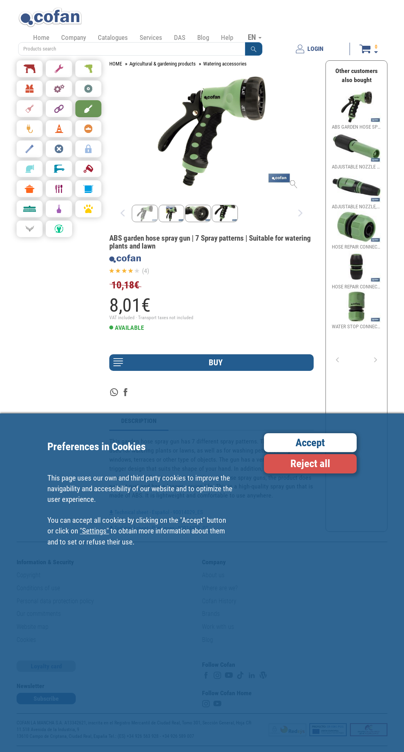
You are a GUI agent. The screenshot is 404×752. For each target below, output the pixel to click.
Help (227, 37)
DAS (179, 37)
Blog (203, 37)
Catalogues (113, 37)
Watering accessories (225, 64)
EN (255, 37)
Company (73, 37)
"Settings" (94, 530)
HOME (115, 64)
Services (151, 37)
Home (41, 37)
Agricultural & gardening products (162, 64)
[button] (253, 49)
